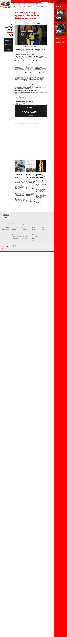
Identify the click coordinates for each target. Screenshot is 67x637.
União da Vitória (25, 238)
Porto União (25, 234)
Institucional (5, 224)
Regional (13, 6)
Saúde (43, 229)
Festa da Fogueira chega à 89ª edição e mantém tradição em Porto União (40, 178)
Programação (5, 227)
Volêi (33, 240)
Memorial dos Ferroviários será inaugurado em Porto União (31, 176)
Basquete (34, 227)
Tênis (33, 238)
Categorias (15, 224)
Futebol (33, 233)
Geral (41, 6)
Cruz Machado (25, 229)
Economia (35, 22)
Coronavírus (15, 238)
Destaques (44, 238)
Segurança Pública (18, 7)
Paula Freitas (25, 233)
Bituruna (24, 227)
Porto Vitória (25, 236)
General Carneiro (26, 231)
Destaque (30, 22)
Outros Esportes (35, 236)
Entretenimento (36, 6)
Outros (43, 227)
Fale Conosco (5, 233)
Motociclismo (35, 234)
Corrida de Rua (35, 231)
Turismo (44, 231)
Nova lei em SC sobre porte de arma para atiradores (19, 176)
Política (24, 6)
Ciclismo (34, 229)
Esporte (30, 6)
